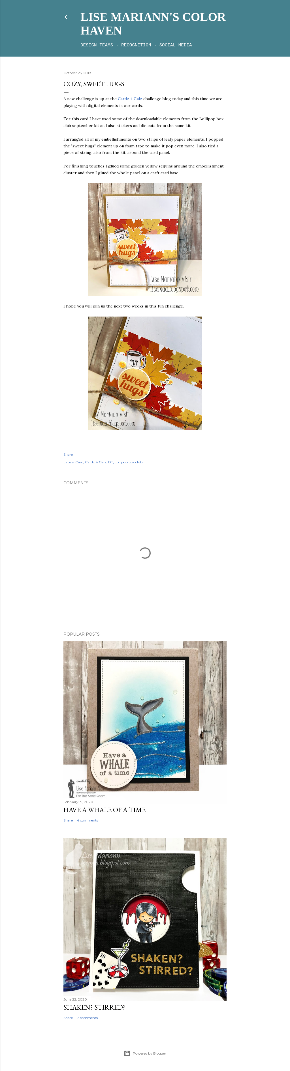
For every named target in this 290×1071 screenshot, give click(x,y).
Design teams (96, 45)
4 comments (87, 820)
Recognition (136, 45)
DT (110, 462)
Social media (175, 45)
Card (79, 462)
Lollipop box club (128, 462)
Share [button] (68, 454)
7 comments (87, 1018)
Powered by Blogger (145, 1053)
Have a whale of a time (104, 809)
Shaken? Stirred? (94, 1007)
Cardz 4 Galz (129, 98)
